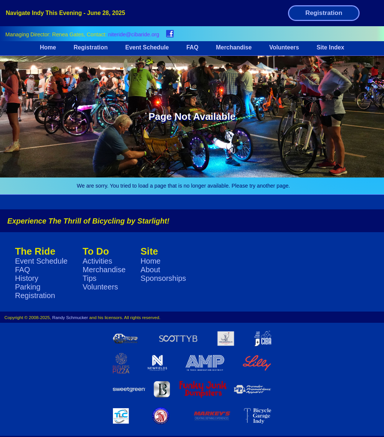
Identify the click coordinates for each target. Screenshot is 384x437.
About (150, 269)
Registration (323, 12)
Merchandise (234, 47)
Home (48, 47)
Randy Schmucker (70, 317)
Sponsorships (163, 278)
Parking (27, 287)
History (26, 278)
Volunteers (284, 47)
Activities (97, 261)
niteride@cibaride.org (133, 34)
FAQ (192, 47)
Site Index (330, 47)
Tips (89, 278)
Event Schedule (147, 47)
